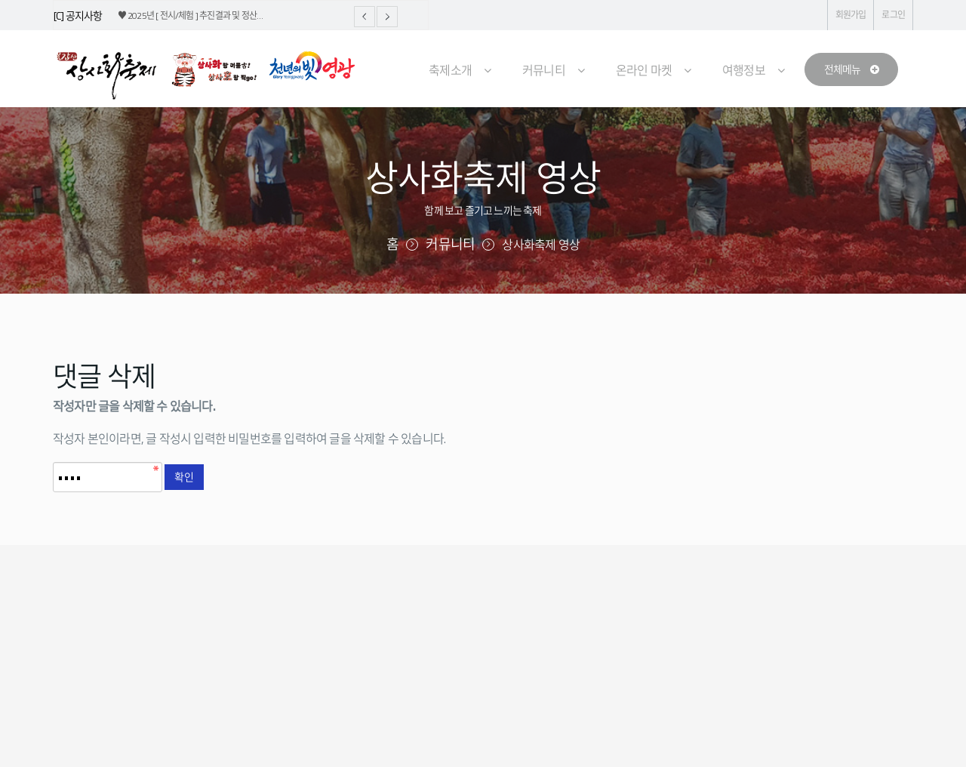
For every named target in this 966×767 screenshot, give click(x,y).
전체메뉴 (851, 69)
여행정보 (743, 70)
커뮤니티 (543, 70)
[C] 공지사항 (78, 15)
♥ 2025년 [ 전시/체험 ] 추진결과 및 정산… (190, 15)
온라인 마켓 (644, 70)
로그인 (893, 15)
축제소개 (450, 70)
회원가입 (850, 15)
